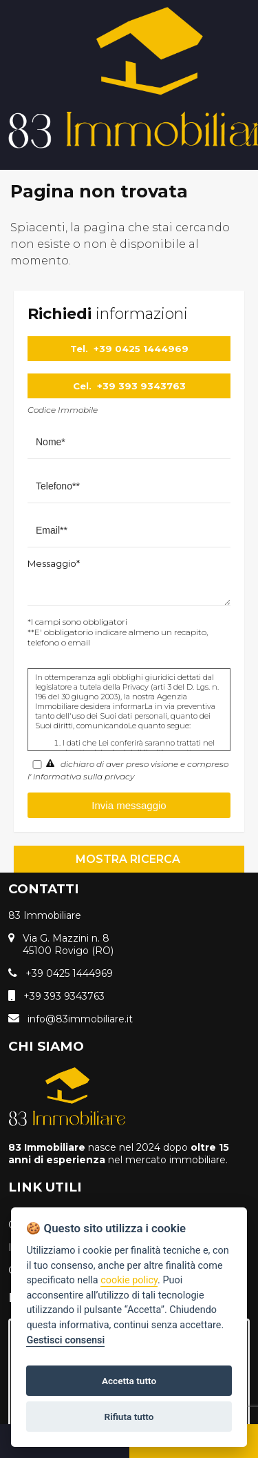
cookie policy (129, 1280)
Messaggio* (54, 563)
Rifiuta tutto (129, 1416)
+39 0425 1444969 (141, 348)
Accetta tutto (129, 1380)
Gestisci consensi (65, 1340)
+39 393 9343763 (141, 385)
